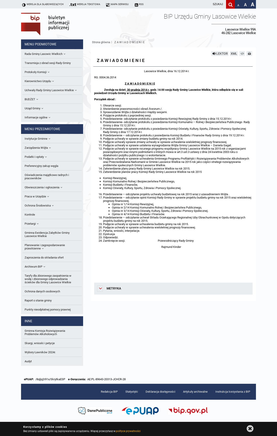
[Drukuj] (249, 53)
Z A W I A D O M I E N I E (129, 42)
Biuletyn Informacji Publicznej (57, 24)
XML (234, 53)
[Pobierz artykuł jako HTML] (242, 53)
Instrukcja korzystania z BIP (232, 391)
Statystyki (131, 391)
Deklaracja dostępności (160, 391)
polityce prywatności (128, 431)
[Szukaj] (230, 4)
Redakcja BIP (109, 391)
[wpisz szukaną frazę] (206, 4)
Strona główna (101, 42)
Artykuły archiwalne (195, 391)
